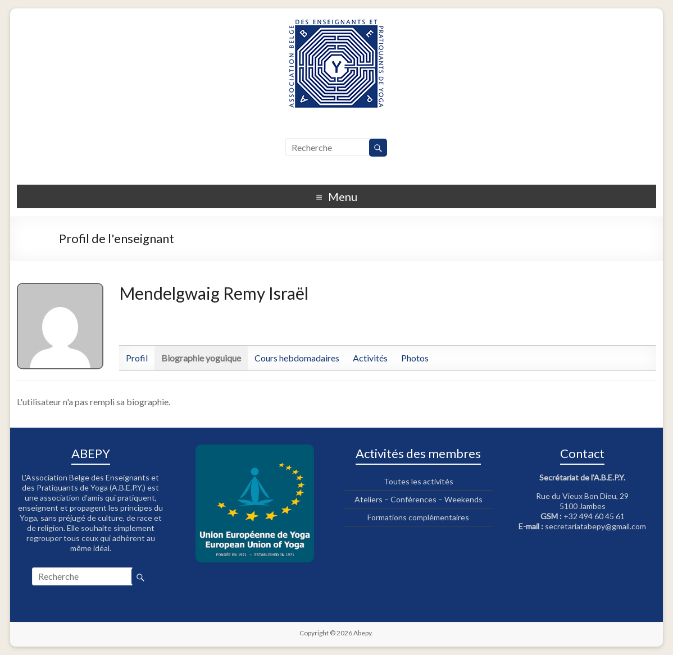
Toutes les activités (418, 481)
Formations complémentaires (418, 517)
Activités (370, 357)
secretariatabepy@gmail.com (595, 526)
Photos (415, 357)
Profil (137, 357)
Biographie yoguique (201, 357)
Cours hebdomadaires (296, 357)
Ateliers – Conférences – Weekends (418, 499)
